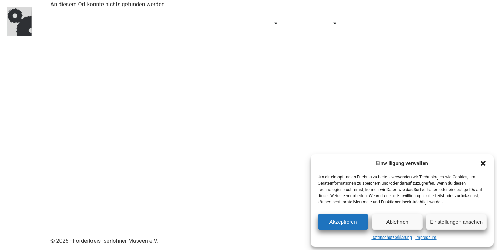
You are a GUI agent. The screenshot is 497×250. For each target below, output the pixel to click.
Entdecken (257, 23)
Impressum (425, 237)
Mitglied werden (418, 23)
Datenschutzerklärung (391, 237)
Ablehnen (397, 222)
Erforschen (314, 23)
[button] (483, 163)
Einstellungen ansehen (456, 222)
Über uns (365, 23)
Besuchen (208, 23)
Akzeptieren (343, 222)
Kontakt (470, 23)
